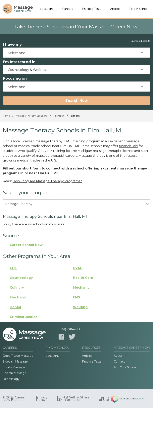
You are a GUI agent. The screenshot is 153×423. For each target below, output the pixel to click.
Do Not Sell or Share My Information (73, 398)
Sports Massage (14, 367)
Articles (115, 9)
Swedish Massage (15, 361)
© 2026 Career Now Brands (14, 398)
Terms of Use (104, 398)
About (118, 356)
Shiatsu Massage (14, 373)
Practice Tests (91, 9)
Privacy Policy (42, 398)
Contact (119, 361)
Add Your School (125, 367)
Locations (46, 9)
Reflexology (11, 379)
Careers (67, 9)
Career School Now (26, 245)
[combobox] (76, 52)
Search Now (76, 100)
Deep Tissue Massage (18, 356)
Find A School (138, 9)
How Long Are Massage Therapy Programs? (47, 181)
